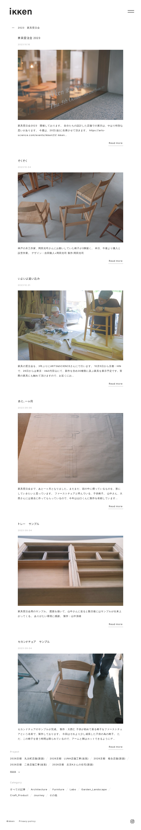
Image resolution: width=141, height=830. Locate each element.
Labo (73, 789)
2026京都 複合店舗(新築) (109, 758)
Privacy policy (27, 821)
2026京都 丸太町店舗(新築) (27, 758)
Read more (116, 143)
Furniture (58, 789)
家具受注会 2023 (29, 38)
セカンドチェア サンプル (34, 642)
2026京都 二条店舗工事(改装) (28, 764)
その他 (53, 795)
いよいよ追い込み (29, 278)
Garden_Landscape (94, 789)
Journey (39, 795)
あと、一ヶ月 (25, 401)
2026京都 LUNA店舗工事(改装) (69, 758)
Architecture (39, 789)
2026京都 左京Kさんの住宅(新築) (72, 764)
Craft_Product (19, 795)
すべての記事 (18, 789)
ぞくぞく (22, 161)
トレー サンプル (28, 524)
